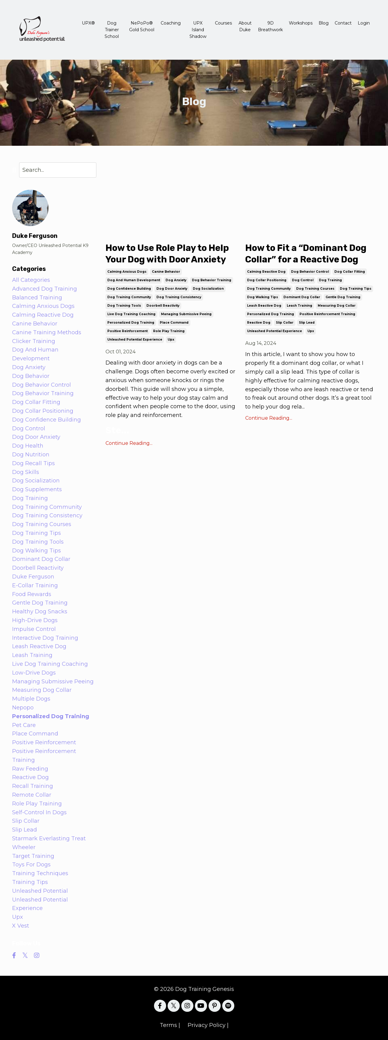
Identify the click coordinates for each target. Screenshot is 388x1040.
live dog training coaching (131, 314)
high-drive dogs (35, 620)
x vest (20, 925)
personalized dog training (130, 323)
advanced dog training (44, 288)
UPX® (88, 23)
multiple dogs (31, 698)
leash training (299, 306)
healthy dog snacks (39, 611)
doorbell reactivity (162, 306)
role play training (169, 331)
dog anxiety (176, 280)
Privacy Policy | (208, 1025)
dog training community (129, 297)
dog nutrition (30, 454)
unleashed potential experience (134, 340)
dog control (302, 280)
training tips (30, 882)
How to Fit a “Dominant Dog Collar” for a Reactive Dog (307, 253)
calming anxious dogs (126, 272)
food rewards (31, 594)
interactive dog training (45, 638)
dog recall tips (33, 463)
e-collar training (35, 585)
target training (33, 856)
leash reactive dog (264, 306)
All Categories (31, 280)
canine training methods (46, 332)
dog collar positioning (266, 280)
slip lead (307, 323)
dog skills (25, 472)
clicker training (33, 341)
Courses (223, 23)
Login (364, 23)
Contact (343, 23)
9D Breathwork (270, 26)
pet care (24, 725)
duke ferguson (33, 576)
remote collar (31, 795)
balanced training (37, 297)
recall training (32, 786)
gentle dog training (343, 297)
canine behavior (166, 272)
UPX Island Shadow (197, 29)
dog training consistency (178, 297)
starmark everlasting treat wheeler (49, 843)
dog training (330, 280)
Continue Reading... (128, 443)
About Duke (245, 26)
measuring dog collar (337, 306)
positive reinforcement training (327, 314)
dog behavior (30, 376)
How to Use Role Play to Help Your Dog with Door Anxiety (168, 253)
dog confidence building (129, 289)
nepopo (23, 707)
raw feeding (30, 768)
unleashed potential (40, 891)
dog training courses (315, 289)
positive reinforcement (127, 331)
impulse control (34, 629)
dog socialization (208, 289)
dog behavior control (310, 272)
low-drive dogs (34, 672)
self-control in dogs (39, 812)
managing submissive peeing (186, 314)
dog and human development (133, 280)
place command (174, 323)
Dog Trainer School (112, 29)
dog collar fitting (349, 272)
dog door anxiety (171, 289)
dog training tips (355, 289)
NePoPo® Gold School (141, 26)
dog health (27, 445)
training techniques (40, 873)
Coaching (171, 23)
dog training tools (124, 306)
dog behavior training (211, 280)
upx (171, 340)
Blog (324, 23)
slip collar (284, 323)
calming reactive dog (266, 272)
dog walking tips (262, 297)
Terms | (170, 1025)
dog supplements (37, 489)
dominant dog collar (301, 297)
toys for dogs (31, 864)
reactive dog (258, 323)
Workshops (301, 23)
